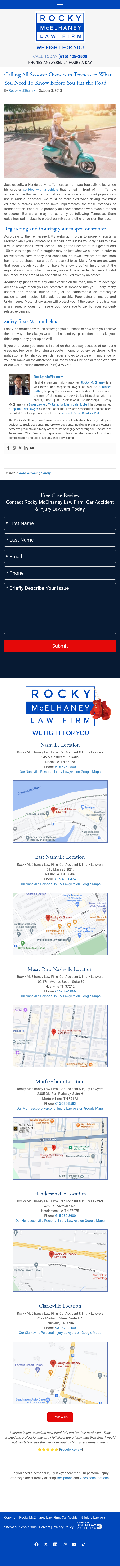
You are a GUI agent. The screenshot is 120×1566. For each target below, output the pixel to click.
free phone (64, 1478)
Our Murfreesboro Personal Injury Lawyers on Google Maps (60, 1108)
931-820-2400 (65, 1328)
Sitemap (10, 1527)
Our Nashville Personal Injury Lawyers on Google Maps (60, 772)
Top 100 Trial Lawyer (24, 409)
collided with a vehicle (40, 189)
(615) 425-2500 (72, 56)
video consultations (94, 1478)
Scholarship (28, 1527)
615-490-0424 (65, 879)
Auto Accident (29, 473)
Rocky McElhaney (93, 382)
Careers (44, 1527)
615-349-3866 (65, 991)
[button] (36, 1544)
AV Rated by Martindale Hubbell (68, 404)
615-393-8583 (65, 1104)
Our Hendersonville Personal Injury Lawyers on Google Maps (60, 1221)
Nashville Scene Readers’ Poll (80, 413)
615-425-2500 (65, 767)
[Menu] (60, 4)
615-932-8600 (65, 1216)
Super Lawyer (37, 404)
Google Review (71, 1449)
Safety (45, 473)
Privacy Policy (63, 1527)
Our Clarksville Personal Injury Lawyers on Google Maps (60, 1333)
